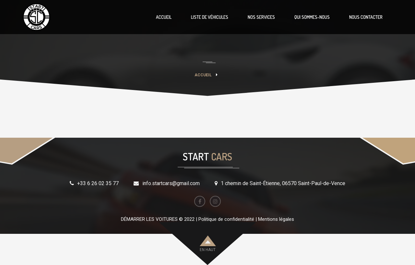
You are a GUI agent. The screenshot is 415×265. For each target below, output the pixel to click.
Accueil (203, 75)
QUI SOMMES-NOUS (312, 17)
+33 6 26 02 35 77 (98, 183)
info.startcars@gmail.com (171, 183)
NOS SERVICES (261, 17)
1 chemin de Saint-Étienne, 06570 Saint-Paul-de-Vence (283, 183)
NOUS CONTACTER (366, 17)
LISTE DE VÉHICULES (209, 17)
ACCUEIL (164, 17)
